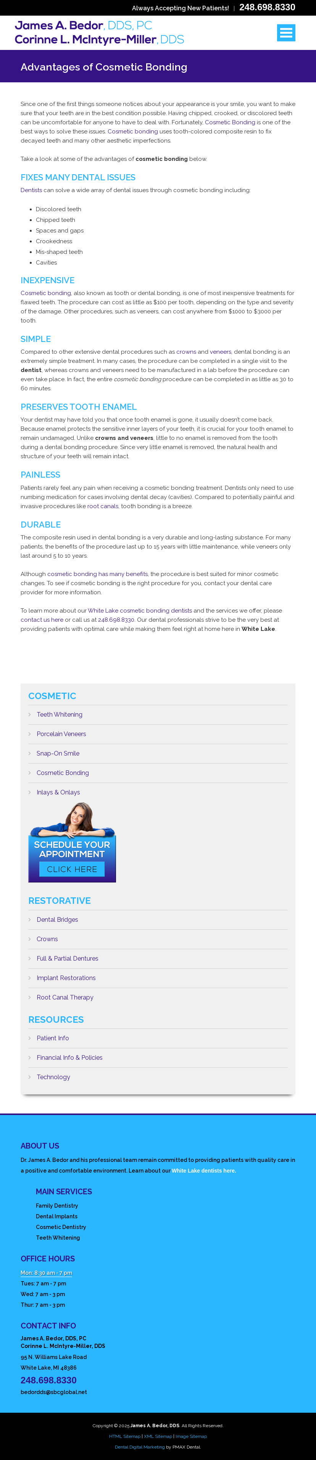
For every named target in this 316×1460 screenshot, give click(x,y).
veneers (220, 351)
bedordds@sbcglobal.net (54, 1392)
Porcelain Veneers (57, 731)
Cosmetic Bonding (230, 122)
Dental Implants (56, 1216)
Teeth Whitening (55, 711)
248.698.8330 (267, 7)
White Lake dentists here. (204, 1171)
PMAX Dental (186, 1447)
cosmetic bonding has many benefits (97, 574)
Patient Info (48, 1035)
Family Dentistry (57, 1206)
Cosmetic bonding (133, 131)
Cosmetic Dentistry (61, 1227)
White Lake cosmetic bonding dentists (140, 610)
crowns (186, 351)
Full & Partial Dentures (63, 955)
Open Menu (286, 33)
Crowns (43, 936)
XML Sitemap (158, 1436)
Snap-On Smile (53, 750)
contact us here (42, 619)
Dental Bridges (53, 916)
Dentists (31, 190)
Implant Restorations (62, 975)
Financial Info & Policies (65, 1054)
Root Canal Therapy (61, 994)
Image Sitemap (191, 1436)
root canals (102, 506)
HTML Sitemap (124, 1436)
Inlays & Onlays (54, 789)
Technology (49, 1074)
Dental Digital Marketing (140, 1447)
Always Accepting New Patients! (180, 8)
